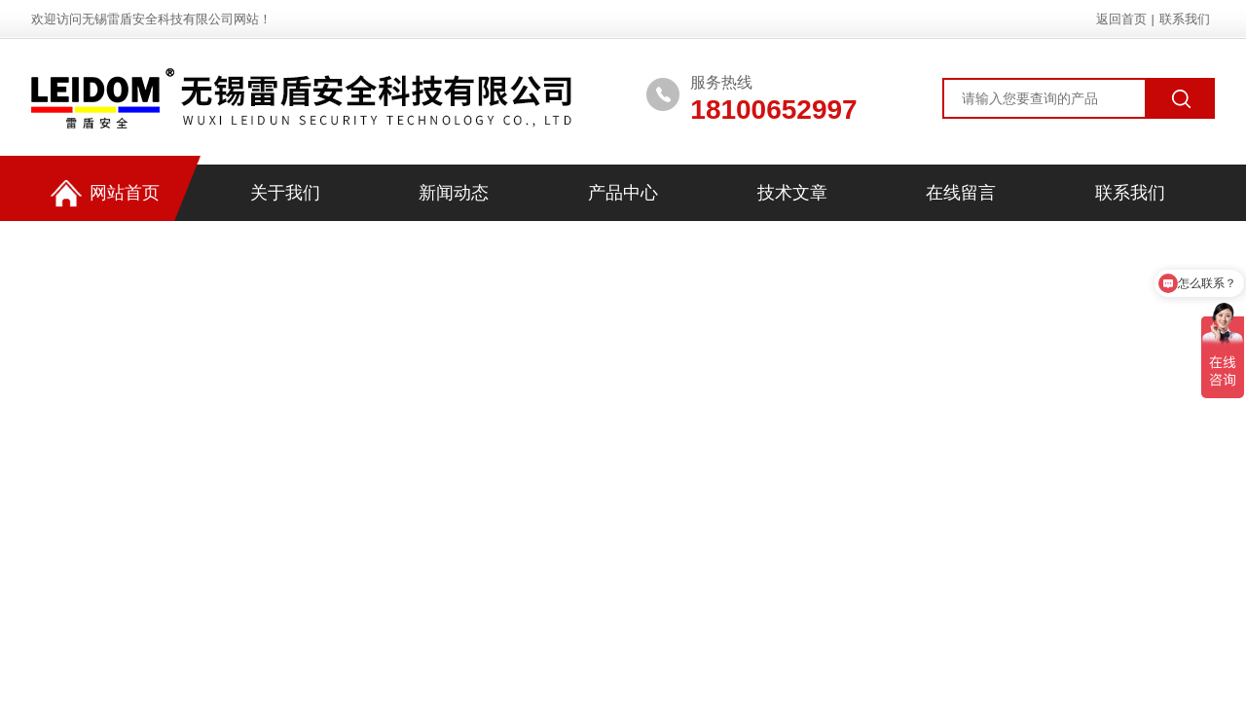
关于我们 (285, 193)
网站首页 (105, 193)
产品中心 (623, 193)
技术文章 (792, 193)
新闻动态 (454, 193)
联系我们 (1184, 19)
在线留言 (961, 193)
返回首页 (1121, 19)
